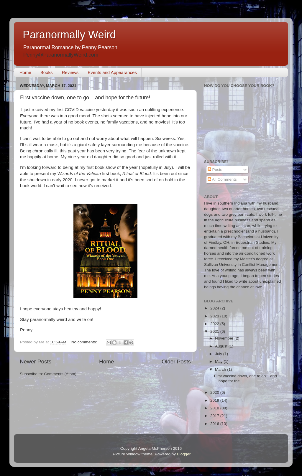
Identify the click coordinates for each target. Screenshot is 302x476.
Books (46, 72)
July (219, 354)
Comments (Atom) (60, 374)
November (224, 338)
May (219, 361)
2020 (215, 392)
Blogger (184, 454)
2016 (215, 423)
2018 (215, 408)
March (221, 369)
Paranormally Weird (69, 35)
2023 (215, 316)
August (222, 346)
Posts (215, 169)
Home (25, 72)
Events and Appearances (112, 72)
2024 (215, 308)
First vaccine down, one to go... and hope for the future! (85, 98)
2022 (215, 324)
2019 (215, 400)
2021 (215, 331)
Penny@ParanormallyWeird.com (60, 55)
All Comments (222, 179)
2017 (215, 416)
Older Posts (176, 361)
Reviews (70, 72)
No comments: (84, 342)
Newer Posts (35, 361)
